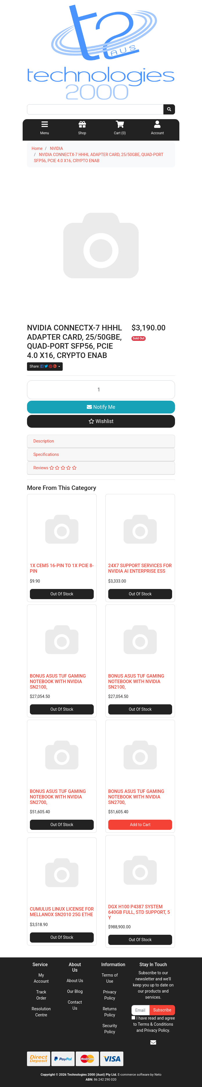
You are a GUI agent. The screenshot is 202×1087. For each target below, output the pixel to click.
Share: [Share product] (43, 366)
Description (43, 441)
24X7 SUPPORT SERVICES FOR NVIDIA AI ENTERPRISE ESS (140, 568)
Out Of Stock (61, 594)
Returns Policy (110, 1012)
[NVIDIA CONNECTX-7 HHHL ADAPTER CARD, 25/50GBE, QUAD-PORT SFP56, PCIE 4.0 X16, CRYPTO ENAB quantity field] (101, 389)
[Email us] (153, 1042)
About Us (74, 980)
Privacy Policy (109, 995)
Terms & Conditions (155, 1024)
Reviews (55, 467)
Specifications (46, 454)
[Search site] (169, 109)
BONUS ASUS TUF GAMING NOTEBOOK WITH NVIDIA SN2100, (58, 681)
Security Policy (109, 1028)
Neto (157, 1075)
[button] (101, 421)
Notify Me (101, 407)
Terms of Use (110, 978)
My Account (41, 978)
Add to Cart (140, 824)
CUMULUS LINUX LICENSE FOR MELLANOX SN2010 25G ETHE (62, 911)
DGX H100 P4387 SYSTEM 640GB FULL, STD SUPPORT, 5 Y (139, 912)
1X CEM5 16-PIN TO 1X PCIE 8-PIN (62, 568)
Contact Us (75, 1005)
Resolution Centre (41, 1012)
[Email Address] (140, 1010)
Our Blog (75, 991)
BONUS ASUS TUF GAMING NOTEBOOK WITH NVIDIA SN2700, (58, 797)
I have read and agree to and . (153, 1024)
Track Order (41, 995)
